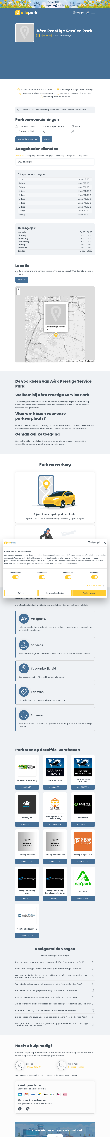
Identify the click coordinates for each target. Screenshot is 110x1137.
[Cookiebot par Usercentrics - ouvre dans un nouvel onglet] (89, 543)
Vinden (47, 139)
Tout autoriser (89, 593)
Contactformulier (76, 1067)
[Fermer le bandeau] (105, 543)
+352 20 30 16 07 (33, 1067)
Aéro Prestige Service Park (74, 110)
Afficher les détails (93, 586)
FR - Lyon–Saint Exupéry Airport (45, 110)
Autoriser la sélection (55, 593)
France (25, 110)
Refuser (21, 593)
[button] (56, 335)
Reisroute (21, 280)
